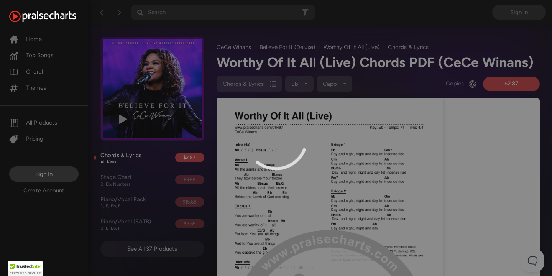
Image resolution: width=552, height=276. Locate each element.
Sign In (44, 174)
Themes (27, 87)
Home (25, 39)
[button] (25, 268)
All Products (33, 122)
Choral (26, 71)
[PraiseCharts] (52, 16)
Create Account (43, 190)
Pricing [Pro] (26, 138)
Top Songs (31, 55)
